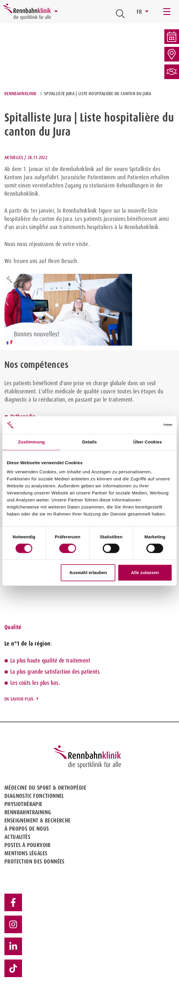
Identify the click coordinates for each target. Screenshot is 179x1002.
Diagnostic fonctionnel (34, 796)
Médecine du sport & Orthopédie (45, 787)
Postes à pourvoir (27, 845)
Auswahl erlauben (88, 572)
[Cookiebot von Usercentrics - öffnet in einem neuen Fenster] (146, 425)
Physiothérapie (23, 804)
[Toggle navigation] (167, 11)
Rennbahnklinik (20, 94)
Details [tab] (89, 441)
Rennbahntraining (27, 812)
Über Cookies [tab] (147, 441)
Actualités (17, 837)
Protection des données (34, 861)
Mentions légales (25, 853)
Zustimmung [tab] (31, 441)
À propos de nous (26, 828)
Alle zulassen (145, 572)
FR (140, 12)
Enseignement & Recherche (37, 820)
